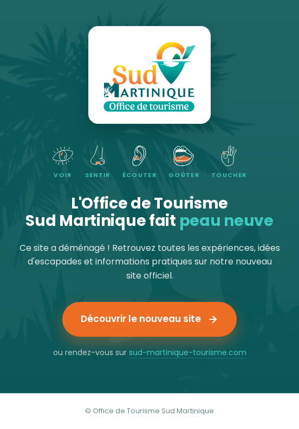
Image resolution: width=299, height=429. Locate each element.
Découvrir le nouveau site (149, 318)
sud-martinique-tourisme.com (187, 352)
